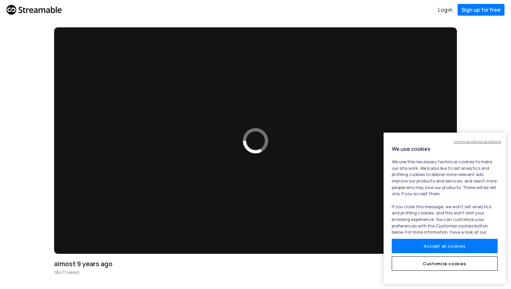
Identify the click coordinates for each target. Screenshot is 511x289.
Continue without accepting (477, 141)
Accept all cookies (445, 246)
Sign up (481, 10)
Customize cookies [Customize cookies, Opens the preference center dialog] (444, 264)
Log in (445, 9)
